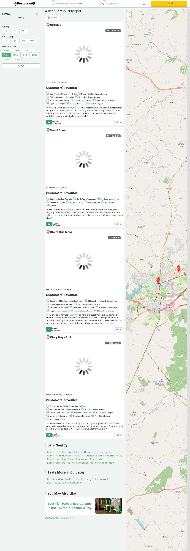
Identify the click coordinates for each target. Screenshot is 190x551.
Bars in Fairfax (103, 452)
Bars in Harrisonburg (111, 455)
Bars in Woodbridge (102, 462)
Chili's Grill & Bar (61, 232)
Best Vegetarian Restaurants (64, 482)
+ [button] (129, 13)
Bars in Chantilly (56, 452)
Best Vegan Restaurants (95, 479)
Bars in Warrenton (78, 462)
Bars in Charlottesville (80, 452)
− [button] (129, 17)
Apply (21, 66)
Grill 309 (55, 25)
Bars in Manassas (78, 459)
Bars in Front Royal (86, 455)
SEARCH (169, 3)
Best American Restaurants (63, 479)
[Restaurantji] (24, 3)
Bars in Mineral (98, 459)
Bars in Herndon (56, 459)
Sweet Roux (58, 130)
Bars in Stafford (56, 462)
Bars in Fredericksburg (60, 455)
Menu (119, 122)
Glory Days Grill (60, 337)
